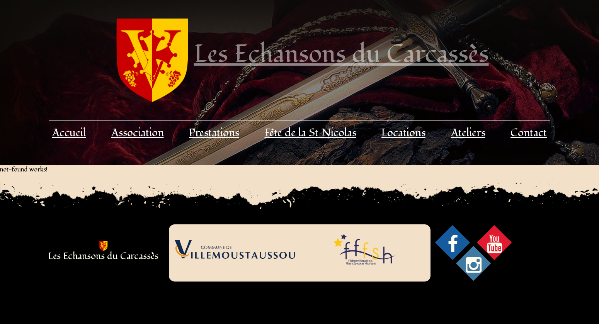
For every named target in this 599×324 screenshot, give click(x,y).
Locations (403, 133)
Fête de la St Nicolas (310, 133)
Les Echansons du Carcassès (341, 54)
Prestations (214, 133)
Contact (529, 133)
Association (137, 133)
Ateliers (468, 133)
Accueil (69, 133)
